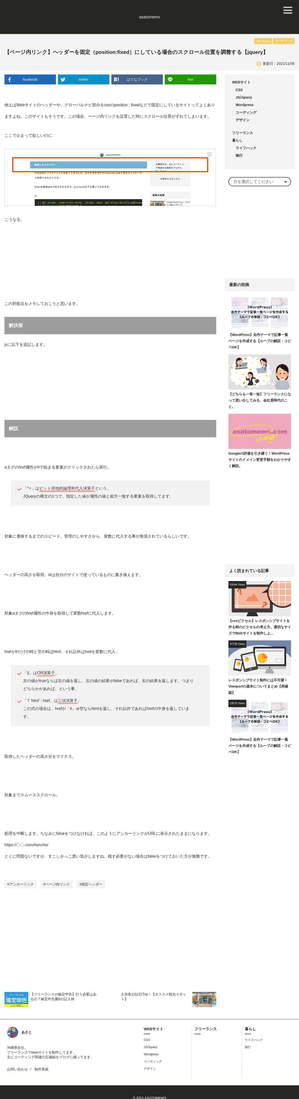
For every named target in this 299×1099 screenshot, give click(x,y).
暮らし (237, 130)
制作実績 (41, 1058)
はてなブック (137, 66)
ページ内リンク (57, 873)
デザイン (243, 108)
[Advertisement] (110, 927)
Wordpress (245, 93)
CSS (239, 77)
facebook (30, 66)
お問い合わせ (17, 1058)
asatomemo (149, 10)
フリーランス (242, 122)
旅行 (239, 145)
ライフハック (246, 138)
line (190, 66)
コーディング (284, 27)
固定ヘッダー (92, 873)
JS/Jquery (264, 27)
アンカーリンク (21, 873)
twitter (83, 66)
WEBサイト (241, 69)
